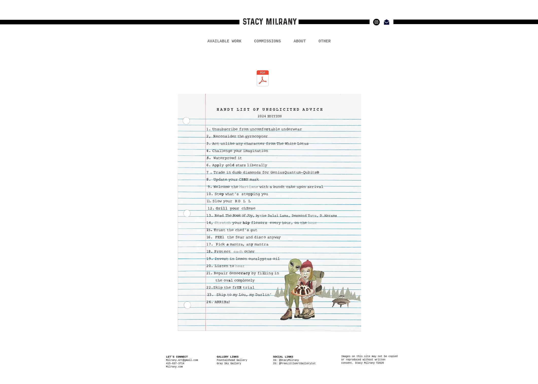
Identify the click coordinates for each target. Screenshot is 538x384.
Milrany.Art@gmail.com (182, 360)
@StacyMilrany (289, 360)
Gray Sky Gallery (229, 363)
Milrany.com (175, 366)
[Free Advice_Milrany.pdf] (262, 79)
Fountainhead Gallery (232, 360)
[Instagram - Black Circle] (376, 22)
